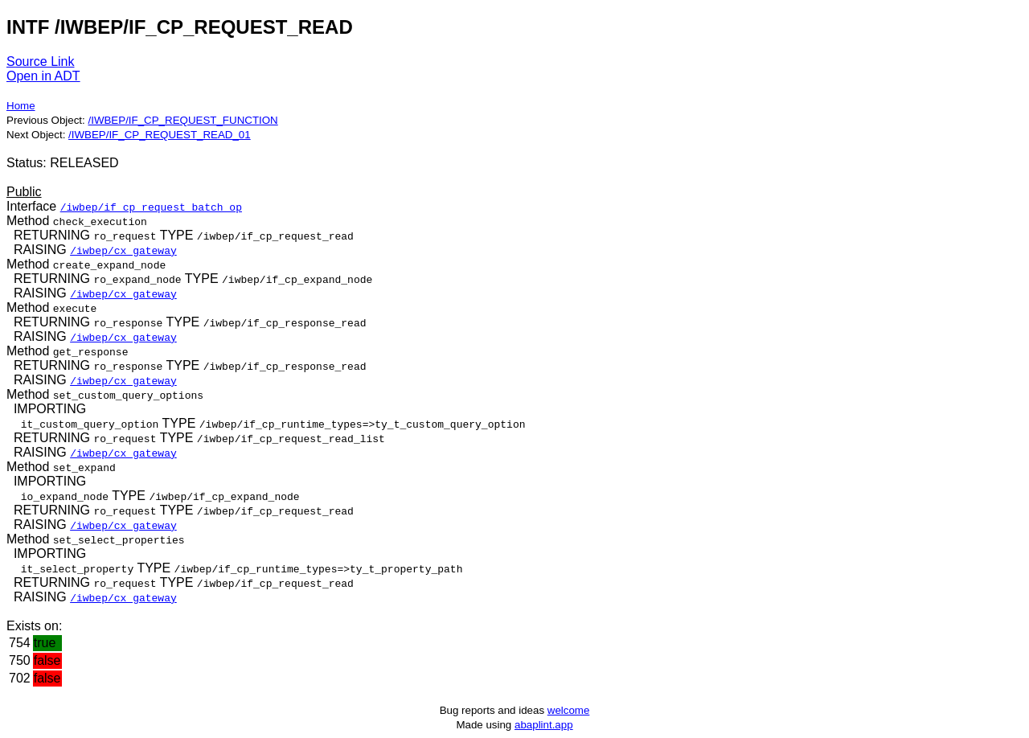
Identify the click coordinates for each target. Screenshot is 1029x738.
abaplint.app (543, 725)
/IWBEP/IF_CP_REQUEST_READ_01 (159, 135)
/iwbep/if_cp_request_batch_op (151, 206)
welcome (568, 710)
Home (20, 106)
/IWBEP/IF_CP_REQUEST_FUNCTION (182, 120)
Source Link (40, 61)
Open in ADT (43, 76)
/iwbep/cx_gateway (123, 250)
